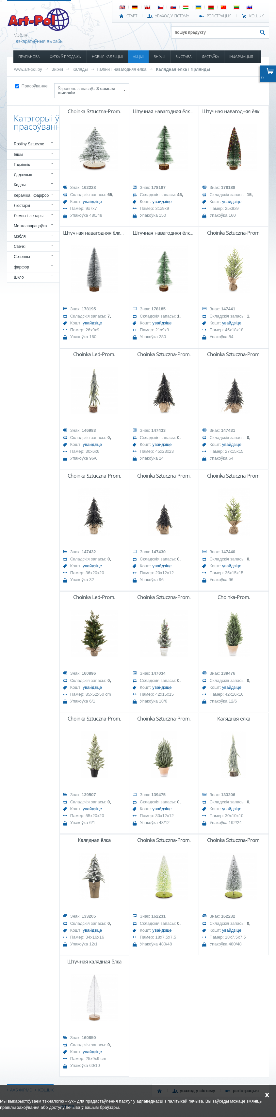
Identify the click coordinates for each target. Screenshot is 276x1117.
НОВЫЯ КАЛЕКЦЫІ (107, 56)
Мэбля (19, 236)
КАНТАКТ (52, 68)
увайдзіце (92, 201)
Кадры (19, 185)
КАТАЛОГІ (26, 68)
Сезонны (22, 256)
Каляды (80, 69)
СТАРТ (131, 16)
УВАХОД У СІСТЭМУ (172, 16)
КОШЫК (256, 16)
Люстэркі (22, 205)
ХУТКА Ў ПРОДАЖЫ (66, 56)
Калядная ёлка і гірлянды (183, 69)
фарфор (21, 267)
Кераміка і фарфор (31, 195)
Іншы (18, 154)
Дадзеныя (23, 175)
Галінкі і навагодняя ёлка (122, 69)
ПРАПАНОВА (29, 56)
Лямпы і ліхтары (28, 215)
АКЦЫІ (138, 56)
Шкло (19, 277)
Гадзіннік (22, 164)
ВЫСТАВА (183, 56)
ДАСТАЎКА (210, 56)
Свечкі (19, 246)
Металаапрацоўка (30, 226)
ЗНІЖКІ (159, 56)
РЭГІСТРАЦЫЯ (219, 16)
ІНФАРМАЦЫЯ (241, 56)
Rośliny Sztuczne (29, 144)
